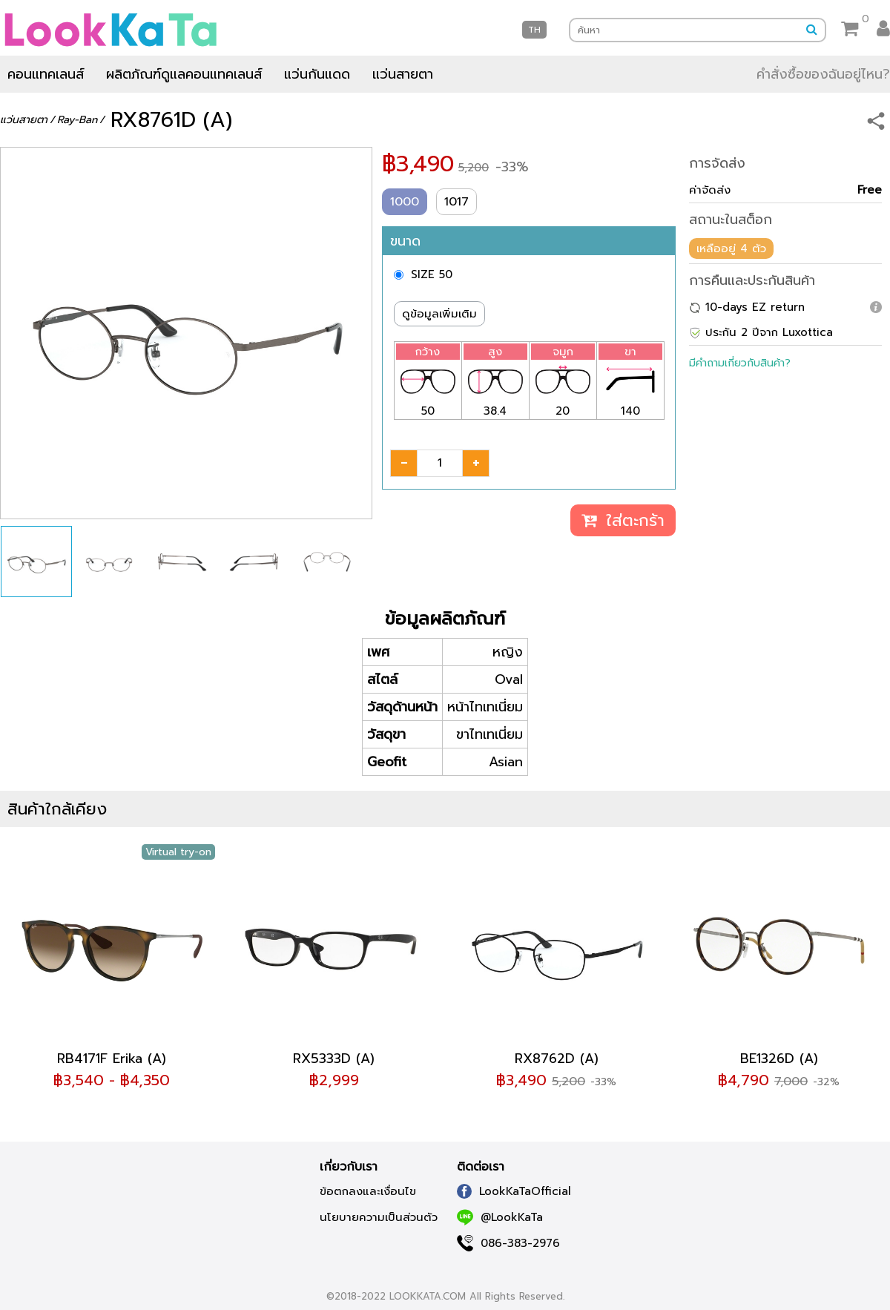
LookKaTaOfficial (514, 1191)
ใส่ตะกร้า (623, 520)
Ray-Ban (77, 120)
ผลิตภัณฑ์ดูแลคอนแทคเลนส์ (184, 74)
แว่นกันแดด (317, 74)
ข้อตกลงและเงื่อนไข (368, 1191)
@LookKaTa (500, 1217)
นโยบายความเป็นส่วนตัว (379, 1217)
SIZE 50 (431, 274)
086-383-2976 (508, 1243)
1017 (456, 202)
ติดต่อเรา (480, 1167)
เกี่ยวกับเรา (349, 1167)
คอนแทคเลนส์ (45, 74)
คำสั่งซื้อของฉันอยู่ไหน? (823, 74)
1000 (404, 202)
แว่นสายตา (402, 74)
